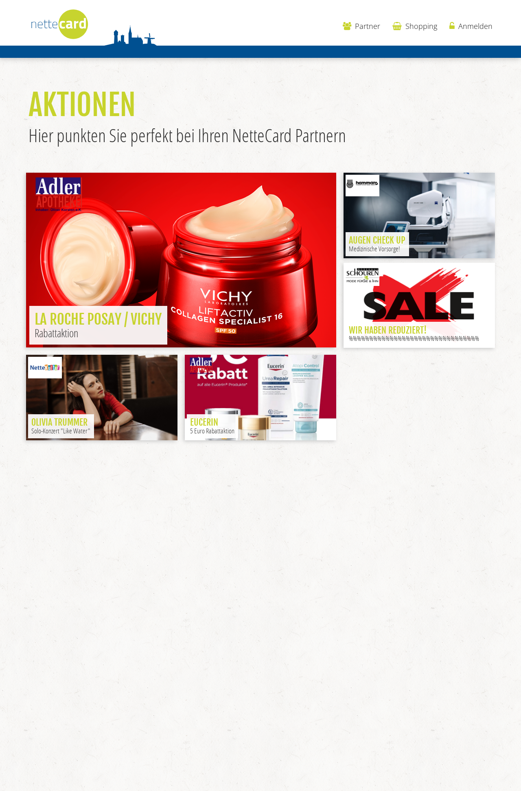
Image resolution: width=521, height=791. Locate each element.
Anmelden (471, 26)
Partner (361, 26)
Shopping (414, 26)
